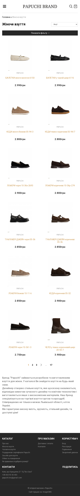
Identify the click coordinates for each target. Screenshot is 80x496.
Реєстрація (66, 447)
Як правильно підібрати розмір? (15, 461)
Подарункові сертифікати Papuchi (16, 453)
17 (51, 365)
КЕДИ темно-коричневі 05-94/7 (60, 132)
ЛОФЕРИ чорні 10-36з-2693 (20, 185)
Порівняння (67, 449)
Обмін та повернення (11, 458)
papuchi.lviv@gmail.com (12, 478)
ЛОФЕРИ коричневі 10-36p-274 (60, 185)
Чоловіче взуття (9, 449)
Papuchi (19, 73)
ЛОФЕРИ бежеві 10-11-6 (20, 293)
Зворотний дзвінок (70, 453)
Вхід (64, 444)
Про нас (5, 444)
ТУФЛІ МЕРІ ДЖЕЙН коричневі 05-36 (60, 240)
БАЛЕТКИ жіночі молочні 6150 (20, 78)
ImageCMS (47, 492)
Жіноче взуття (8, 447)
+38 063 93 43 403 (9, 475)
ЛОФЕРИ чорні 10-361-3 (20, 347)
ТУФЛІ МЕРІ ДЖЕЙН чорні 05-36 (20, 239)
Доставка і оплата (45, 444)
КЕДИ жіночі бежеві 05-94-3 (20, 132)
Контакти (41, 447)
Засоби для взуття (10, 456)
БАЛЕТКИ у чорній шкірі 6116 (60, 78)
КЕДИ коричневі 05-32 (60, 293)
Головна (7, 17)
